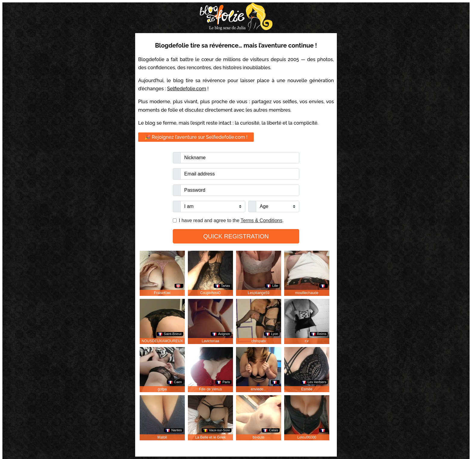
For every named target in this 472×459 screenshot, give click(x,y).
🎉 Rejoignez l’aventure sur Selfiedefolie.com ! (195, 137)
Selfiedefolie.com (186, 88)
